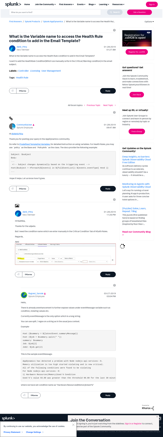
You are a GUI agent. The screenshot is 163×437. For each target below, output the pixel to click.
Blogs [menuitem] (91, 4)
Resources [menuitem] (117, 4)
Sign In (152, 4)
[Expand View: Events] (84, 4)
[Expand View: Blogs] (95, 4)
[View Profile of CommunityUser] (24, 124)
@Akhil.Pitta (17, 133)
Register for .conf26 (137, 52)
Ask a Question (139, 12)
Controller (23, 71)
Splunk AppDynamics (53, 21)
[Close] (73, 424)
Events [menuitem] (80, 4)
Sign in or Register (133, 423)
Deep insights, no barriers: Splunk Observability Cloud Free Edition (136, 159)
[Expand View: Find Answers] (73, 4)
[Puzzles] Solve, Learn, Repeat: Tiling (134, 210)
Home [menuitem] (27, 4)
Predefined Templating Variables (34, 144)
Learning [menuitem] (103, 4)
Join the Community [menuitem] (44, 4)
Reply (107, 91)
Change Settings (33, 432)
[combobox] (66, 12)
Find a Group (137, 131)
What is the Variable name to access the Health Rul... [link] (90, 21)
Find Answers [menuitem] (65, 4)
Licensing (35, 71)
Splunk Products (32, 21)
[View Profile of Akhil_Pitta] (22, 46)
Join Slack (136, 94)
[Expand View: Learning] (108, 4)
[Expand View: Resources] (123, 4)
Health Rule (22, 77)
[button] (114, 30)
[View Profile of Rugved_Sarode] (35, 293)
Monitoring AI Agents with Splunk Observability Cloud (136, 185)
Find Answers (15, 21)
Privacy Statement (12, 432)
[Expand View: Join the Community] (55, 4)
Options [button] (147, 21)
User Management (51, 71)
